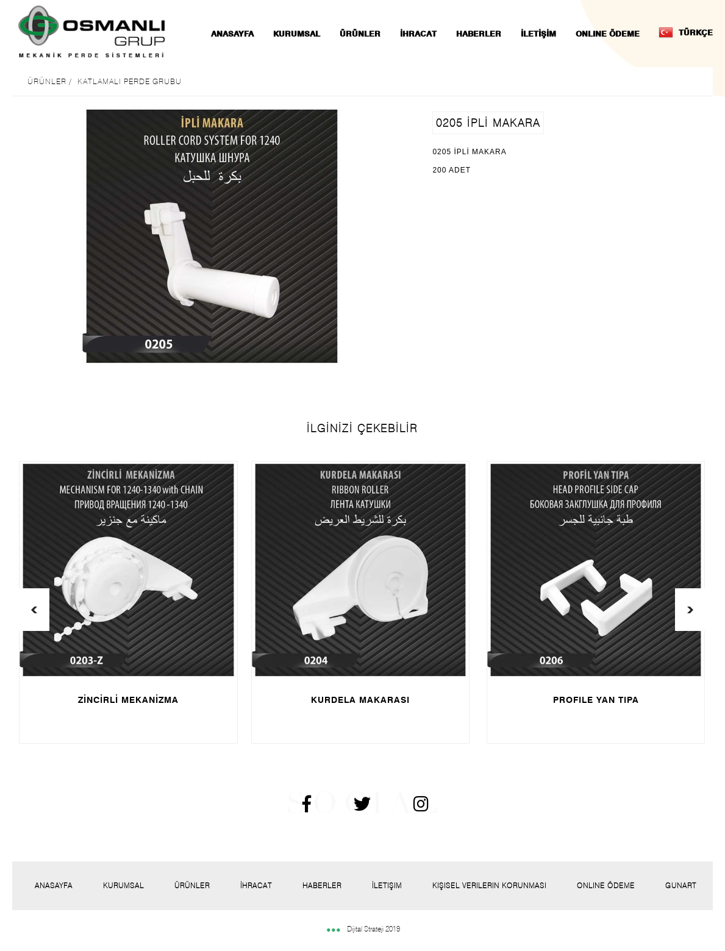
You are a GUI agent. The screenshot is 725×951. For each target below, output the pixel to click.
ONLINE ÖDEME (608, 33)
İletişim (387, 885)
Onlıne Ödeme (606, 885)
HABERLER (478, 33)
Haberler (321, 885)
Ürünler (192, 885)
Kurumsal (123, 885)
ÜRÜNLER (360, 33)
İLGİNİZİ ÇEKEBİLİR (362, 428)
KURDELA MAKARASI (360, 700)
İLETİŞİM (538, 33)
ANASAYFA (232, 33)
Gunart (680, 885)
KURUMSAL (296, 33)
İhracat (256, 885)
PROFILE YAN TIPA (596, 700)
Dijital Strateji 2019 (363, 928)
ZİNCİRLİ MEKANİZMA (128, 700)
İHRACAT (418, 33)
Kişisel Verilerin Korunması (489, 885)
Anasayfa (54, 885)
